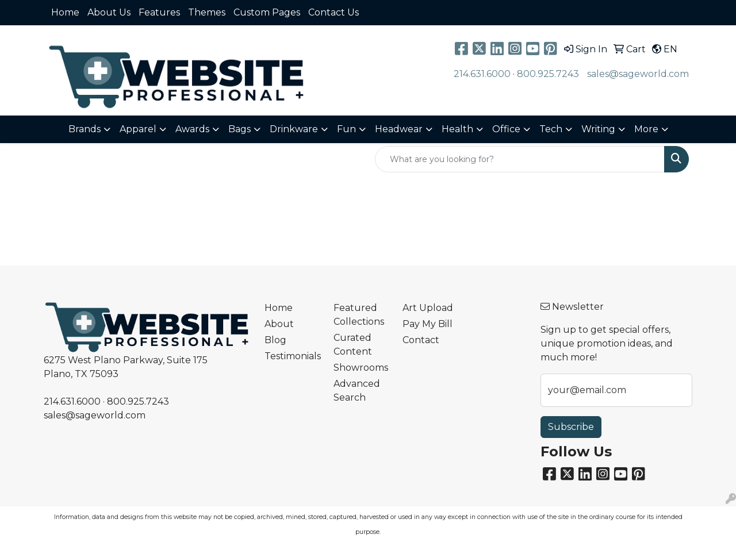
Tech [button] (550, 129)
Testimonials (292, 356)
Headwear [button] (399, 129)
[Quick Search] (520, 159)
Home (65, 12)
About (279, 323)
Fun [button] (346, 129)
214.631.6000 (482, 73)
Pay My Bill (427, 323)
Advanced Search (357, 390)
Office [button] (506, 129)
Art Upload (427, 307)
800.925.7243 (548, 73)
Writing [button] (598, 129)
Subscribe (571, 426)
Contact (420, 340)
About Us (109, 12)
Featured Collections (359, 314)
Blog (275, 340)
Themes (206, 12)
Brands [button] (84, 129)
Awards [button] (192, 129)
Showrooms (361, 367)
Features (159, 12)
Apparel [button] (138, 129)
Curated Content (353, 344)
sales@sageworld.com (638, 73)
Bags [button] (239, 129)
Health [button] (457, 129)
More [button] (646, 129)
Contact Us (333, 12)
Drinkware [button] (294, 129)
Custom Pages (266, 12)
